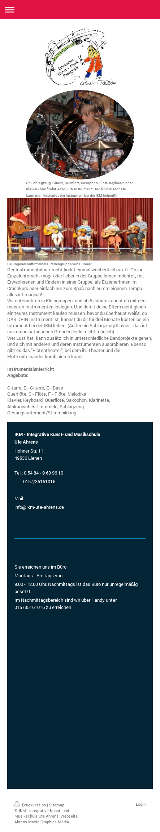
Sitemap (56, 804)
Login (141, 804)
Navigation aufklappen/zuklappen (80, 9)
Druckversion (30, 804)
